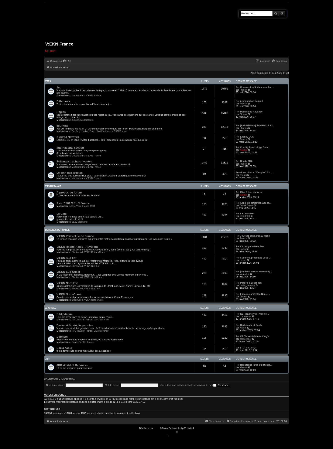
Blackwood (77, 252)
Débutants (63, 101)
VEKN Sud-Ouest (93, 277)
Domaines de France (57, 230)
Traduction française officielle (162, 432)
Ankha (243, 150)
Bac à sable (64, 348)
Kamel (243, 327)
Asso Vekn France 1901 (82, 206)
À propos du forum (69, 192)
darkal (85, 131)
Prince (92, 131)
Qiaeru (181, 432)
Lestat (243, 260)
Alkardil (243, 296)
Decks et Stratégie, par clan (74, 325)
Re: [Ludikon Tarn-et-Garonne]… (254, 271)
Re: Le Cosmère (245, 213)
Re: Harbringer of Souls (249, 325)
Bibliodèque (64, 314)
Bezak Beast (246, 205)
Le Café (61, 213)
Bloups (243, 114)
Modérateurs (78, 95)
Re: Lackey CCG (245, 136)
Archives (50, 308)
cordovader (245, 316)
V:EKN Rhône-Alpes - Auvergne (77, 246)
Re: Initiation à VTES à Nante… (253, 294)
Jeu (58, 87)
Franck (243, 89)
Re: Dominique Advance (249, 111)
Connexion (51, 379)
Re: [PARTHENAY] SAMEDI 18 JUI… (255, 125)
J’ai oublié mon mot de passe (176, 385)
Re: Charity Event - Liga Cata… (253, 147)
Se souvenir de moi (204, 385)
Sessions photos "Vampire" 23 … (254, 172)
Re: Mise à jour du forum (249, 192)
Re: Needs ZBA (244, 161)
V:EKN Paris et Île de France (75, 236)
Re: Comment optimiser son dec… (255, 87)
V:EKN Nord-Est (67, 283)
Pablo (243, 249)
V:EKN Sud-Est (66, 258)
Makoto (243, 367)
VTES (48, 81)
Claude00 (245, 216)
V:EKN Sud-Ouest (68, 271)
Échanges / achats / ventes (74, 161)
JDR (47, 359)
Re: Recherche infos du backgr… (254, 365)
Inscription (68, 379)
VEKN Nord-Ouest (93, 299)
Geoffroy (76, 131)
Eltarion (244, 128)
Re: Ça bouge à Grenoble (250, 246)
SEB (74, 221)
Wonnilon (245, 274)
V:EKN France (93, 95)
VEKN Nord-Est (92, 288)
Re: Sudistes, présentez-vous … (253, 257)
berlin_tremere (247, 285)
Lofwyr (136, 413)
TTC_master (78, 319)
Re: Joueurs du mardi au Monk (253, 235)
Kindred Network (67, 137)
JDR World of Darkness (71, 365)
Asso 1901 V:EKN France (73, 203)
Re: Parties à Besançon (249, 282)
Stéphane (82, 221)
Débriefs (62, 336)
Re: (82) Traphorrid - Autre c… (252, 314)
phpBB (157, 428)
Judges (75, 120)
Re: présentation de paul (249, 101)
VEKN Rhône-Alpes (94, 252)
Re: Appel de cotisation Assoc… (254, 203)
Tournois (62, 125)
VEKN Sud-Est (91, 266)
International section (70, 147)
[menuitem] (67, 61)
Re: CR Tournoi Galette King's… (253, 336)
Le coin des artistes (69, 172)
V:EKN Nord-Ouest (68, 294)
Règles (61, 112)
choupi (243, 175)
